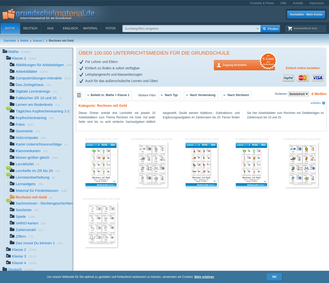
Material (90, 28)
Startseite (9, 40)
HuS (50, 28)
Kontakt (298, 3)
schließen (317, 103)
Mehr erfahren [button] (204, 277)
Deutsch (30, 28)
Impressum (317, 3)
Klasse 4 (21, 263)
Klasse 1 (38, 40)
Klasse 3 (21, 257)
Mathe (10, 28)
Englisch (70, 28)
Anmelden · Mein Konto (306, 14)
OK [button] (274, 277)
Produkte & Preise (262, 3)
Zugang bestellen (249, 64)
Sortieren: (281, 94)
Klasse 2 (21, 250)
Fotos (111, 28)
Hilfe (283, 3)
